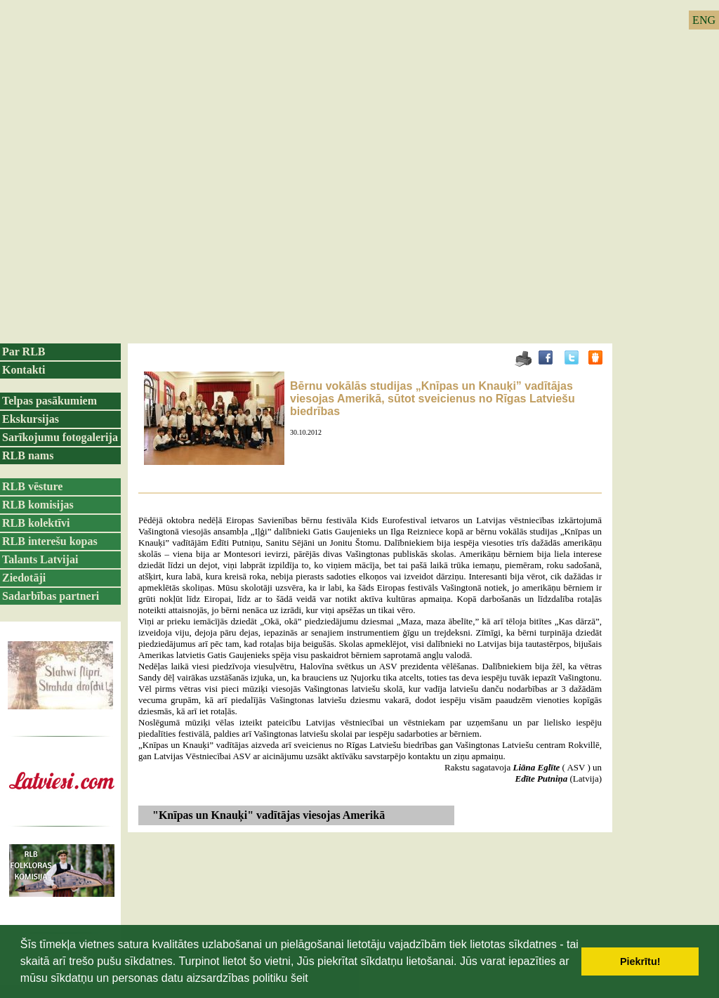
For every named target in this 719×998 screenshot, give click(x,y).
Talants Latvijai (40, 559)
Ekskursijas (30, 419)
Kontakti (23, 370)
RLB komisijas (38, 505)
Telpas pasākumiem (49, 401)
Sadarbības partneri (50, 596)
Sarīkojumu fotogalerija (60, 437)
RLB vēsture (32, 486)
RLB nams (27, 455)
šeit (299, 978)
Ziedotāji (24, 578)
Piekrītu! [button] (640, 961)
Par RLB (23, 351)
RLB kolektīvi (36, 523)
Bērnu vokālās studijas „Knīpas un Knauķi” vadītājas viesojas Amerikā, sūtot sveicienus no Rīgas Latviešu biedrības (432, 398)
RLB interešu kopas (50, 541)
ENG (703, 20)
